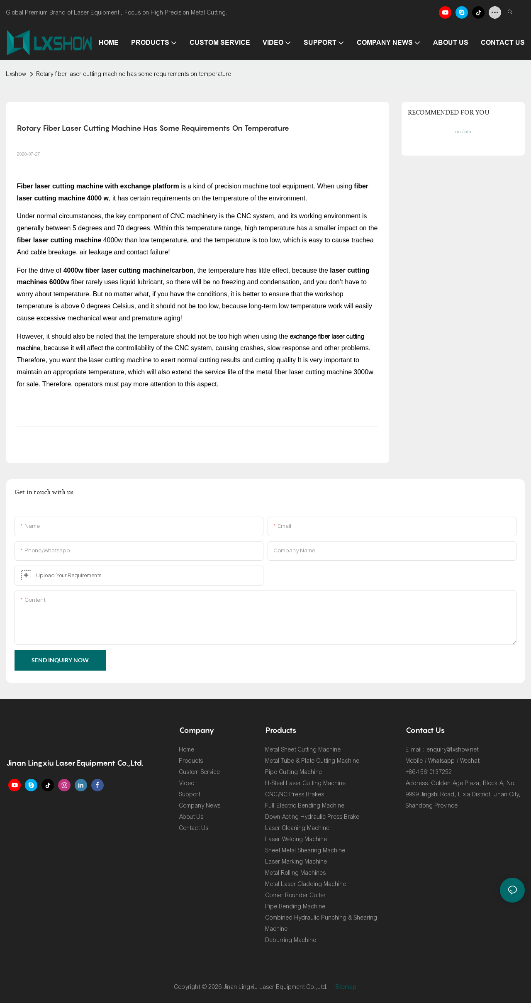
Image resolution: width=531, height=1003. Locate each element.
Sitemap (346, 987)
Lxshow (16, 74)
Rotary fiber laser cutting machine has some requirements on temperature (134, 74)
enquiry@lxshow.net (453, 749)
